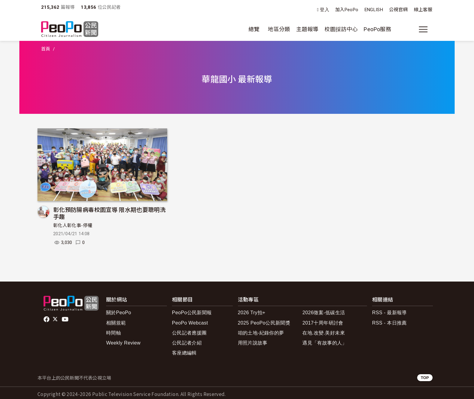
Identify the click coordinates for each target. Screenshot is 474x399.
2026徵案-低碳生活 (323, 312)
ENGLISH (374, 9)
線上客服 (423, 9)
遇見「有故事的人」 (324, 342)
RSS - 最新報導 (389, 312)
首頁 (45, 49)
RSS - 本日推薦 (389, 322)
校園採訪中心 (341, 29)
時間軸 (113, 332)
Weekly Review (123, 342)
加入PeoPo (347, 9)
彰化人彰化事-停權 (72, 225)
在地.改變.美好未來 (323, 332)
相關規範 (116, 322)
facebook (47, 319)
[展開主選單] (423, 29)
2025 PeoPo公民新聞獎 (264, 322)
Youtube (66, 319)
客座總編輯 (184, 352)
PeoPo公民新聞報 (192, 312)
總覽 (254, 29)
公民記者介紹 (187, 342)
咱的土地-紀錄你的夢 (261, 332)
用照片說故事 (253, 342)
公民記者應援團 (189, 332)
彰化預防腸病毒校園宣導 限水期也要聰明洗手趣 (109, 213)
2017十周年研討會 (322, 322)
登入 (324, 10)
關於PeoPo (118, 312)
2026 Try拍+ (251, 312)
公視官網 (398, 9)
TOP (425, 377)
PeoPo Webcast (190, 322)
